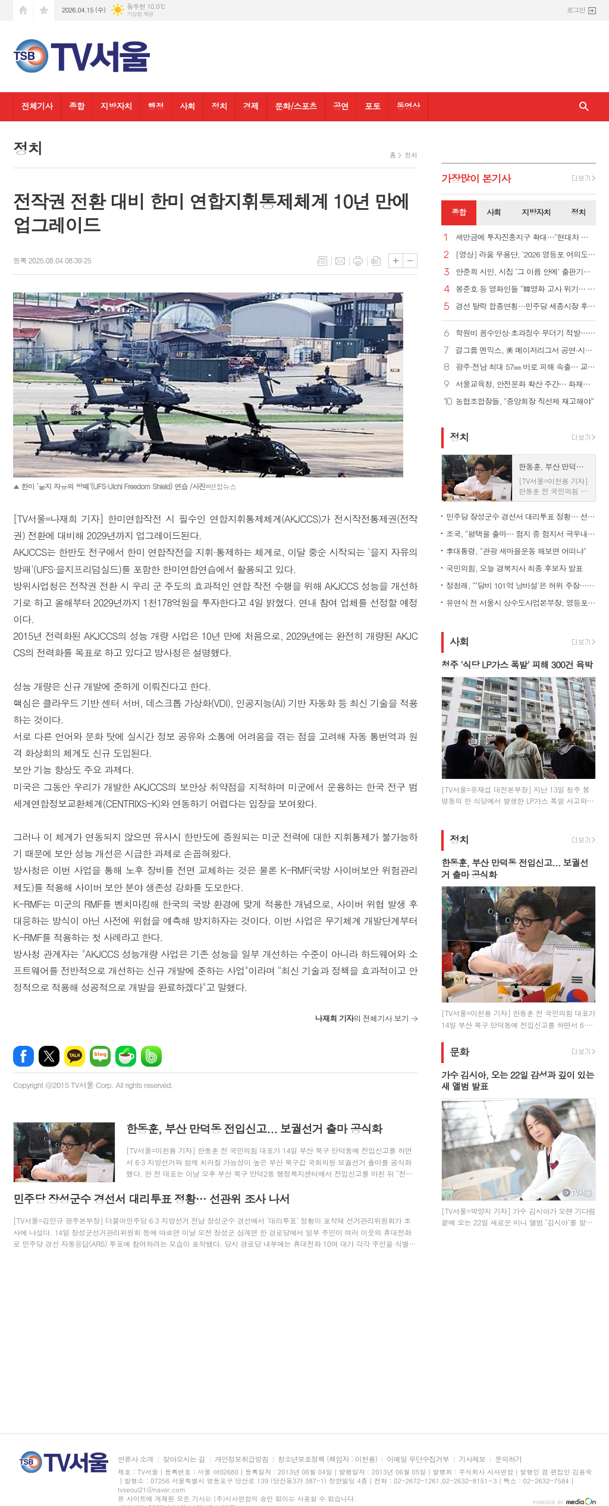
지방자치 (116, 106)
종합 (76, 106)
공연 (341, 106)
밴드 (151, 1056)
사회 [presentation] (493, 212)
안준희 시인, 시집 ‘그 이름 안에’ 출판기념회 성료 (526, 272)
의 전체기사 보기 (362, 1018)
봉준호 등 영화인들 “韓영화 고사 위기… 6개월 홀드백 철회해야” (526, 289)
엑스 (49, 1056)
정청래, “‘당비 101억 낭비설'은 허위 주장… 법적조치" (521, 585)
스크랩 (376, 261)
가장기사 (476, 178)
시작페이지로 (23, 10)
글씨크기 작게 (410, 260)
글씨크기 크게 (395, 260)
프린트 (358, 261)
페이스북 (23, 1056)
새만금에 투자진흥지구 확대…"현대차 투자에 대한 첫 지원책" (526, 237)
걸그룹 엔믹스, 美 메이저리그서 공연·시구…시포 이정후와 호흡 (526, 350)
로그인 (576, 9)
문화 (459, 1052)
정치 (219, 106)
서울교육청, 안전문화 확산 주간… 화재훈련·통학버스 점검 (526, 384)
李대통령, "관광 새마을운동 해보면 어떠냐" (516, 551)
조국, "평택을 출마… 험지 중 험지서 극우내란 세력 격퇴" (521, 533)
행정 (156, 106)
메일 (340, 261)
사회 (187, 106)
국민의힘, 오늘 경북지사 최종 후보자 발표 (514, 568)
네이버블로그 (100, 1056)
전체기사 (37, 106)
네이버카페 (125, 1056)
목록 (322, 261)
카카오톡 (74, 1056)
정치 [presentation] (578, 212)
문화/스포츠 (296, 106)
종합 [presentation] (458, 212)
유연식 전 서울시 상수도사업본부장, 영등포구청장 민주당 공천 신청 (521, 602)
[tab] (458, 212)
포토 (372, 106)
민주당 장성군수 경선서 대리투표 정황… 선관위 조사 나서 (521, 516)
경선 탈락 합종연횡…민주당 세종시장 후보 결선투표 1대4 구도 (526, 306)
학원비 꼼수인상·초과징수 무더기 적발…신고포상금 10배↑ (526, 333)
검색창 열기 (584, 106)
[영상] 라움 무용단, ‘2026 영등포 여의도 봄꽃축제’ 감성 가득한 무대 (526, 255)
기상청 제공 (140, 14)
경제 (251, 106)
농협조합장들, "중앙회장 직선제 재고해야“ (525, 402)
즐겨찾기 (44, 10)
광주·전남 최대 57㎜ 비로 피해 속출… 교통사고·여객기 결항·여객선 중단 (526, 367)
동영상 (407, 106)
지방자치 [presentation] (536, 212)
